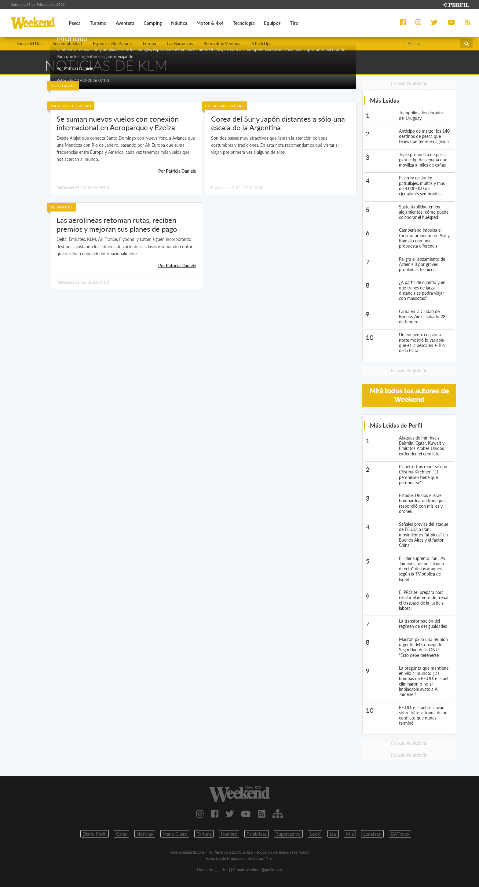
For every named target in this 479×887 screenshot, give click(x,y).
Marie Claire (175, 834)
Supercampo (288, 834)
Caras (121, 834)
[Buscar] (432, 43)
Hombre (229, 834)
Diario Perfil (94, 834)
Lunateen (372, 834)
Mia (350, 834)
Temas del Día (29, 43)
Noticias (145, 834)
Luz (333, 834)
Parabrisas (257, 834)
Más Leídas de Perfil (396, 425)
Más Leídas (384, 100)
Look (315, 834)
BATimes (400, 834)
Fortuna (203, 834)
